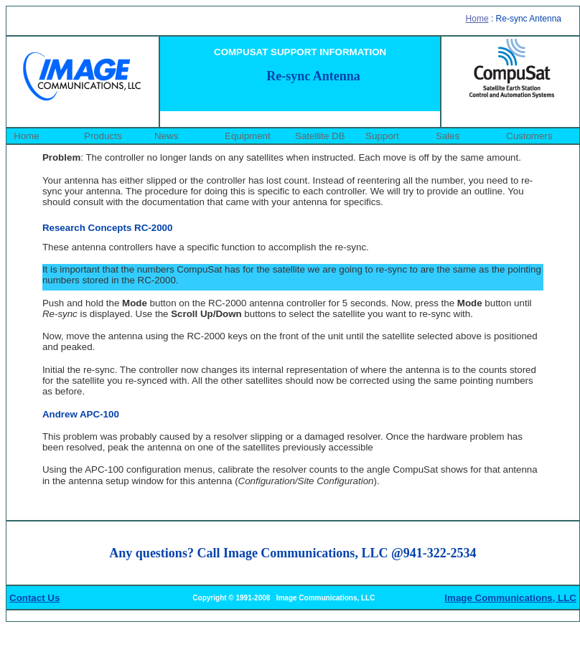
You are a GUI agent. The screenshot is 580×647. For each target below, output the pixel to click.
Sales (447, 136)
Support (382, 136)
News (166, 136)
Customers (529, 136)
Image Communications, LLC (510, 597)
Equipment (248, 136)
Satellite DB (320, 136)
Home (477, 19)
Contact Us (34, 597)
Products (103, 136)
